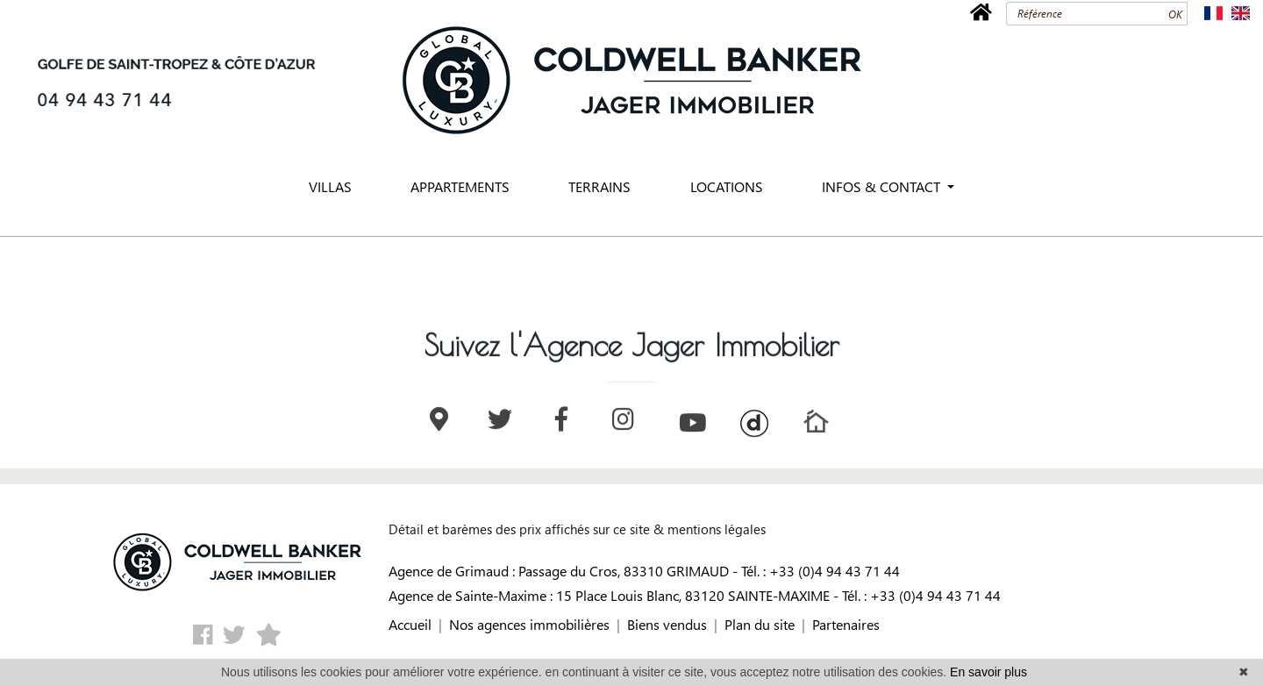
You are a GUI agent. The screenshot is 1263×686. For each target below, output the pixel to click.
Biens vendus (667, 624)
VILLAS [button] (330, 186)
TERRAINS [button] (599, 186)
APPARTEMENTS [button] (460, 186)
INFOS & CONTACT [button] (883, 186)
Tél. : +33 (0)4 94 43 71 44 (820, 570)
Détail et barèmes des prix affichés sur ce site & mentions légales (577, 529)
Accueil (410, 624)
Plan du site (759, 624)
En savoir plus (988, 672)
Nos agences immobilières (529, 624)
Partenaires (846, 624)
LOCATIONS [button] (726, 186)
